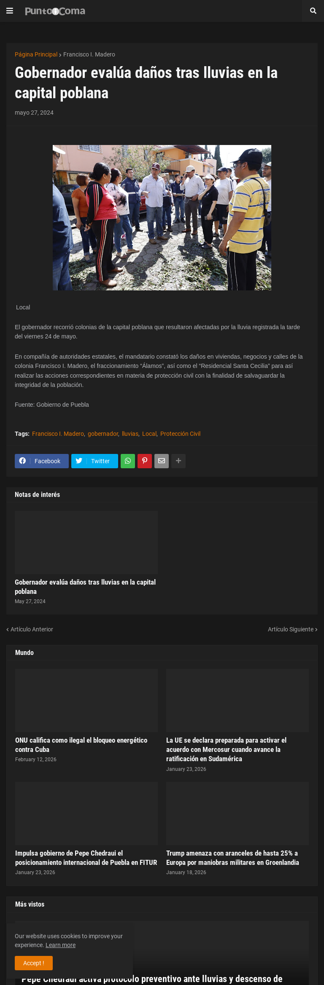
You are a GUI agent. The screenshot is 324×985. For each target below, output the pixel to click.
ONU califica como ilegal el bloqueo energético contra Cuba (81, 745)
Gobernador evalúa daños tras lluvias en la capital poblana (85, 587)
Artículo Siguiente (290, 629)
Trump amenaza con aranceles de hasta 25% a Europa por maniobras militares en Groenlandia (232, 858)
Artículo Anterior (32, 629)
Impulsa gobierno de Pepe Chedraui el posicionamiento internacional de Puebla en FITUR (86, 858)
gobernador (103, 434)
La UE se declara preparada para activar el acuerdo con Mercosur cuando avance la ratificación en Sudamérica (226, 749)
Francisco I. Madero (89, 54)
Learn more (61, 945)
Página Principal (36, 54)
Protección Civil (180, 434)
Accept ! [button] (33, 963)
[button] (9, 11)
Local (149, 434)
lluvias (130, 434)
